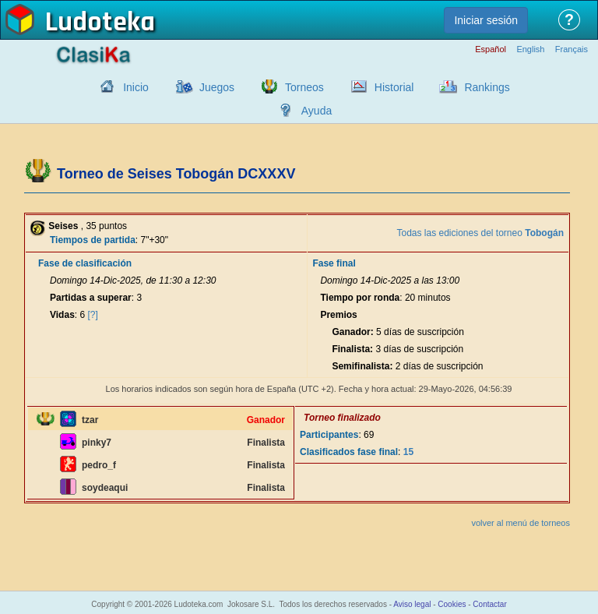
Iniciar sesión (486, 20)
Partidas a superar (91, 297)
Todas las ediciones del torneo (480, 233)
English (530, 49)
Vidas (62, 314)
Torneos (304, 87)
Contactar (489, 604)
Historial (394, 87)
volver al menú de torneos (520, 523)
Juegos (216, 87)
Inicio (136, 87)
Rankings (486, 87)
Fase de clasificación (85, 263)
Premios (338, 314)
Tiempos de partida (92, 240)
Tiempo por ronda (359, 297)
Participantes (329, 434)
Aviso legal (412, 604)
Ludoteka (100, 23)
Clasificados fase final (349, 451)
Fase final (333, 263)
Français (571, 49)
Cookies (452, 604)
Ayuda (316, 110)
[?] (93, 314)
